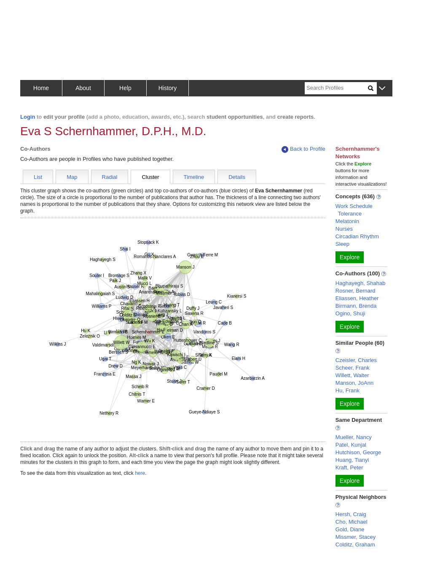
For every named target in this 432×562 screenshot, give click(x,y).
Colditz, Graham (355, 544)
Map (72, 177)
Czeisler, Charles (356, 360)
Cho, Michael (351, 522)
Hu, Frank (347, 390)
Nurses (344, 229)
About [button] (83, 88)
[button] (382, 88)
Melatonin (347, 221)
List (38, 177)
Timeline (194, 177)
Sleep (342, 244)
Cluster (150, 177)
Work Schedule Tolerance (354, 210)
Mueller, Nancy (353, 437)
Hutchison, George (358, 452)
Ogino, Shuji (350, 313)
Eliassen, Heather (357, 298)
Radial (110, 177)
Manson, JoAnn (354, 383)
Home (41, 88)
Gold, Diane (350, 529)
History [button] (167, 88)
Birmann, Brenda (356, 306)
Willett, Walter (352, 375)
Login (27, 117)
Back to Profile (303, 149)
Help (125, 88)
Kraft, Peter (349, 467)
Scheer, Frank (352, 368)
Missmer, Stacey (355, 537)
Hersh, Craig (350, 514)
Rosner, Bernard (355, 291)
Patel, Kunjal (350, 445)
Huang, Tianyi (352, 460)
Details (236, 177)
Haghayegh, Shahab (360, 283)
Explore (350, 257)
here (140, 473)
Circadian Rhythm (357, 236)
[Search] (336, 88)
